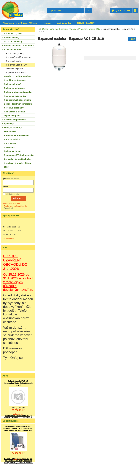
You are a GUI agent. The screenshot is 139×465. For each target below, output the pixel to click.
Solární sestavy (11, 37)
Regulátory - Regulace (15, 80)
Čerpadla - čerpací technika (17, 159)
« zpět (132, 39)
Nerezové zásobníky (13, 108)
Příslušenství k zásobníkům (17, 100)
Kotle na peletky (12, 139)
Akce (5, 375)
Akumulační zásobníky (15, 96)
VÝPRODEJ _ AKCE (13, 33)
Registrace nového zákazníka (15, 206)
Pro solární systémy (15, 53)
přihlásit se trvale (12, 194)
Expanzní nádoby (12, 49)
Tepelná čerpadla (12, 115)
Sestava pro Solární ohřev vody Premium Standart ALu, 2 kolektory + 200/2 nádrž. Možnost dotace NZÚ (18, 418)
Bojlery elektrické (12, 84)
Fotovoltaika (10, 131)
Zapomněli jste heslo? (12, 203)
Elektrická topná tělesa (15, 119)
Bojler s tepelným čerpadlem (18, 104)
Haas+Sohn (9, 147)
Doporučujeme (10, 421)
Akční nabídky (64, 23)
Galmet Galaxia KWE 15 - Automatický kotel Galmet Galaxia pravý (18, 383)
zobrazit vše (18, 414)
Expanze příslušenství (16, 72)
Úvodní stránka (49, 29)
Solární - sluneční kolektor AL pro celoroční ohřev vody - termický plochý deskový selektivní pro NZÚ (18, 461)
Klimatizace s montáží (14, 112)
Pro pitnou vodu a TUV (16, 65)
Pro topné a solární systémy (18, 57)
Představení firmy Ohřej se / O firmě (20, 23)
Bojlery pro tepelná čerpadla (17, 92)
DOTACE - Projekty (13, 41)
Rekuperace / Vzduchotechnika (19, 155)
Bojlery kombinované (14, 88)
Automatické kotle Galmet (16, 135)
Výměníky (9, 123)
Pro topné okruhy (14, 61)
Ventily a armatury (13, 127)
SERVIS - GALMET (85, 23)
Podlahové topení (12, 151)
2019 (6, 167)
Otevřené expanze (14, 68)
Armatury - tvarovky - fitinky (17, 163)
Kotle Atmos (10, 143)
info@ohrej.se (8, 238)
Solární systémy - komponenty (19, 45)
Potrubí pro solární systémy (17, 76)
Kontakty (47, 23)
